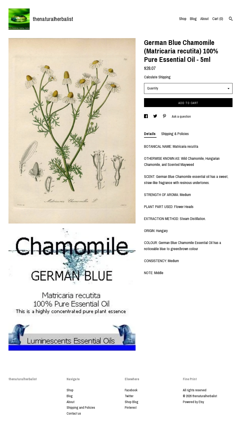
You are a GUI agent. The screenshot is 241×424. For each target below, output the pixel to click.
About (204, 18)
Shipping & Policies (175, 133)
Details (150, 133)
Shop (182, 18)
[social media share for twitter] (155, 116)
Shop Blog (131, 402)
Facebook (131, 390)
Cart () (217, 18)
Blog (193, 18)
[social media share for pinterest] (165, 116)
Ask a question (181, 116)
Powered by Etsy (193, 402)
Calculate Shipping (157, 77)
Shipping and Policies (81, 407)
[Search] (231, 19)
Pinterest (131, 407)
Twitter (129, 396)
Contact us (74, 413)
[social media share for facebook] (146, 116)
